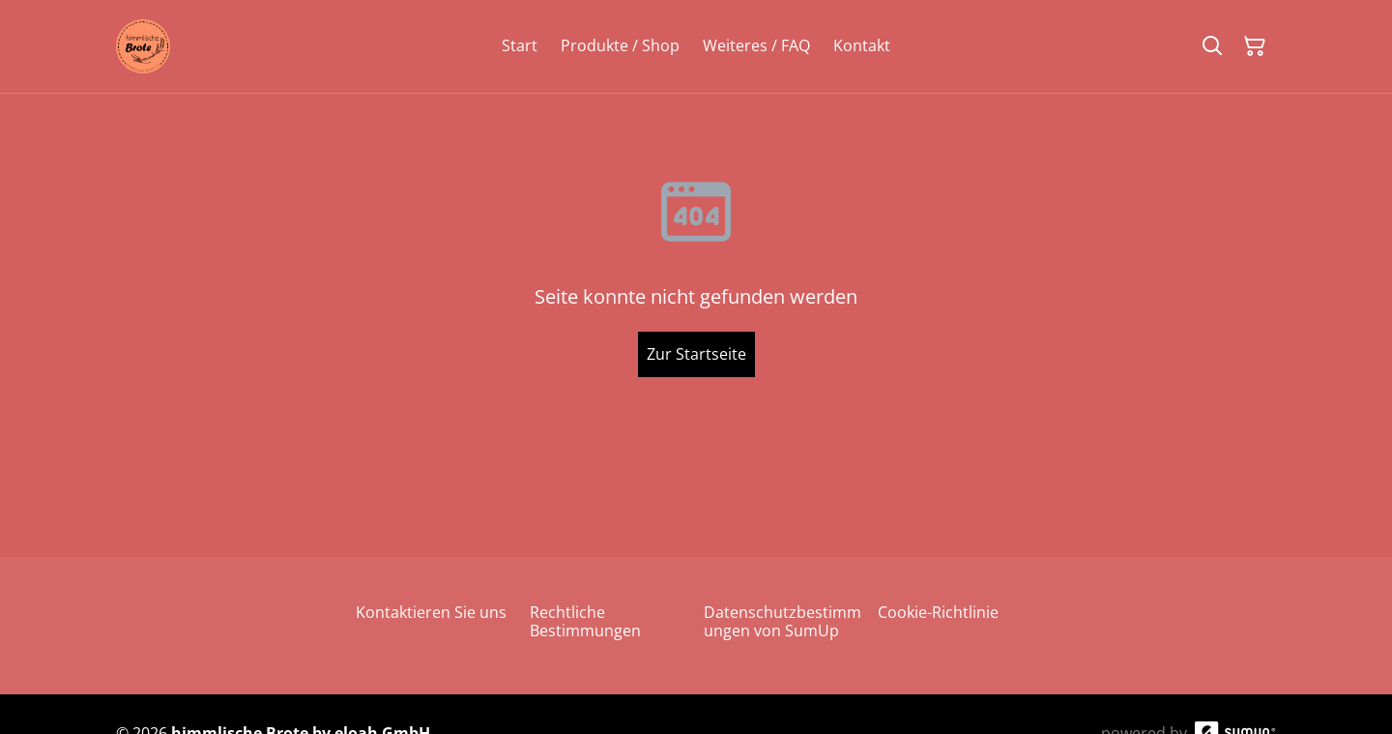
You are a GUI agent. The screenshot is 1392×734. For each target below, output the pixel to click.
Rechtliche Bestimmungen (585, 621)
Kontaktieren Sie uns (431, 612)
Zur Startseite (696, 354)
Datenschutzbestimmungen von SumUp (782, 621)
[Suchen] (1212, 46)
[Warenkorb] (1254, 46)
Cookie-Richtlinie (938, 612)
